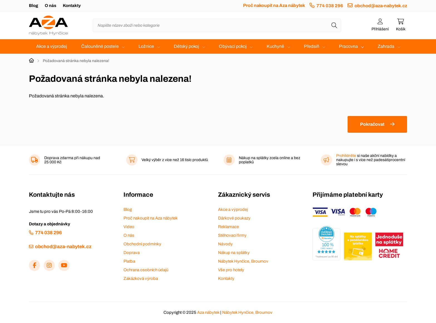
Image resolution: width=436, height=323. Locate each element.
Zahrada (386, 46)
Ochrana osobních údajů (145, 270)
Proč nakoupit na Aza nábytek (274, 5)
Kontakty (72, 5)
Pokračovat (372, 124)
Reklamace (228, 227)
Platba (129, 261)
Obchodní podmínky (142, 244)
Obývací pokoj (233, 46)
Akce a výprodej (51, 46)
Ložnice (146, 46)
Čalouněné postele (100, 46)
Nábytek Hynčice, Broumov (243, 261)
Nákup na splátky (234, 252)
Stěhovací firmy (232, 235)
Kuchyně (275, 46)
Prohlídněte (346, 156)
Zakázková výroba (140, 278)
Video (128, 227)
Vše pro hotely (231, 270)
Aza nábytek (208, 312)
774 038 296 (329, 5)
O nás (50, 5)
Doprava (131, 252)
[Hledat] (334, 25)
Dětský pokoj (186, 46)
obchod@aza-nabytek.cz (381, 5)
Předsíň (311, 46)
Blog (33, 5)
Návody (225, 244)
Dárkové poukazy (234, 218)
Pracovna (348, 46)
